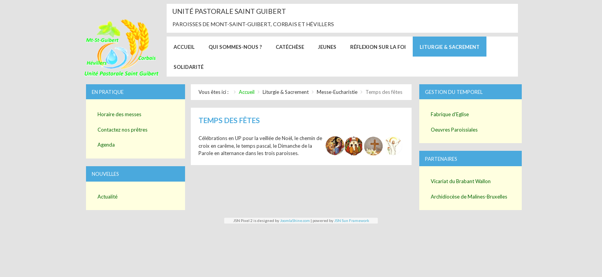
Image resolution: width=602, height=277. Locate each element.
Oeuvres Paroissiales (454, 130)
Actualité (107, 197)
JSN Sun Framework (351, 220)
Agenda (106, 145)
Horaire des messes (119, 114)
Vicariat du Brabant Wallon (461, 181)
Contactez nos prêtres (122, 130)
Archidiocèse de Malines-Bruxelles (469, 197)
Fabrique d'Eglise (450, 114)
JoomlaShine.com (295, 220)
